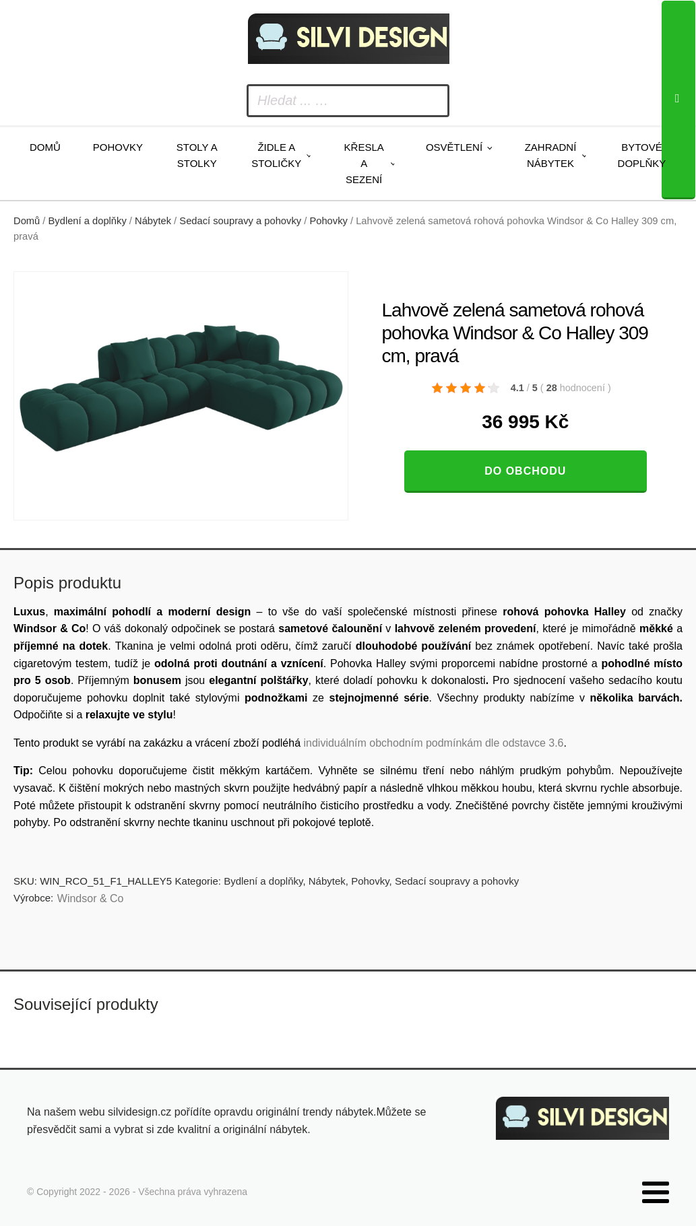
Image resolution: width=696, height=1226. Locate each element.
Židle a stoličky (276, 155)
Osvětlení (454, 147)
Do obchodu (525, 471)
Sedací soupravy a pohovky (240, 220)
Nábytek (153, 220)
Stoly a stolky (197, 155)
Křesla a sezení (364, 163)
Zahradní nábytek (551, 155)
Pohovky (118, 147)
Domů (45, 147)
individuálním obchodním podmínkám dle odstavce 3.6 (433, 743)
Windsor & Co (90, 898)
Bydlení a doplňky (88, 220)
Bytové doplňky (642, 155)
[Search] (678, 100)
